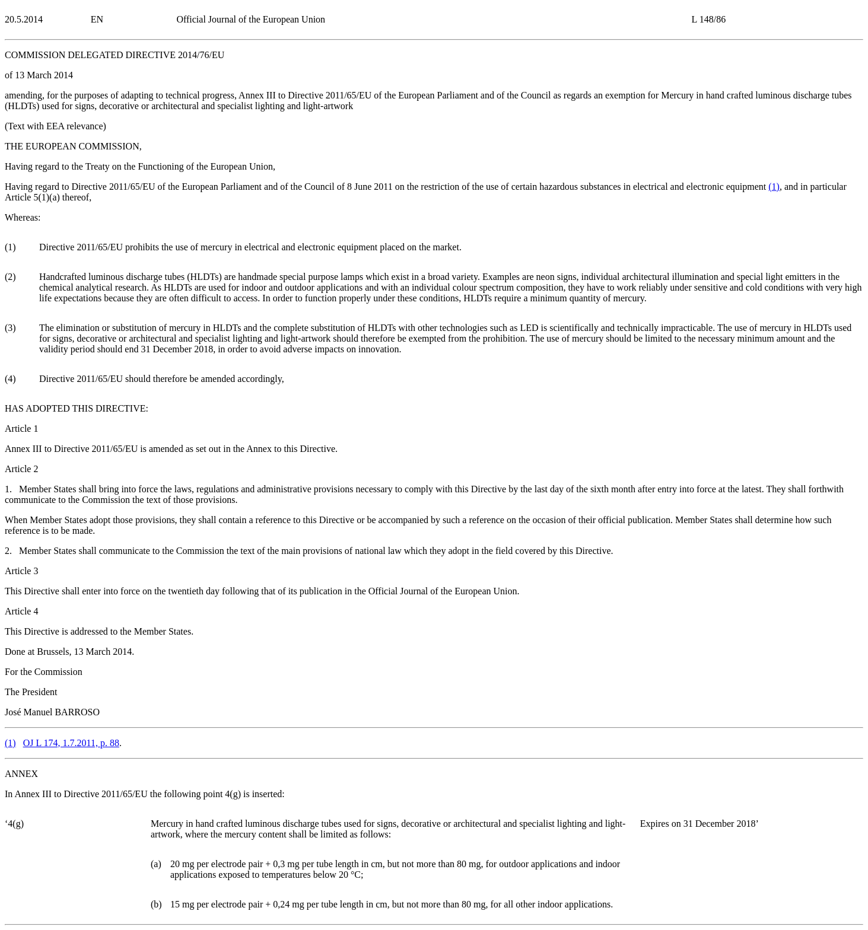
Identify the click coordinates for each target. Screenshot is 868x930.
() (774, 186)
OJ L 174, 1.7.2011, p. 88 (71, 743)
